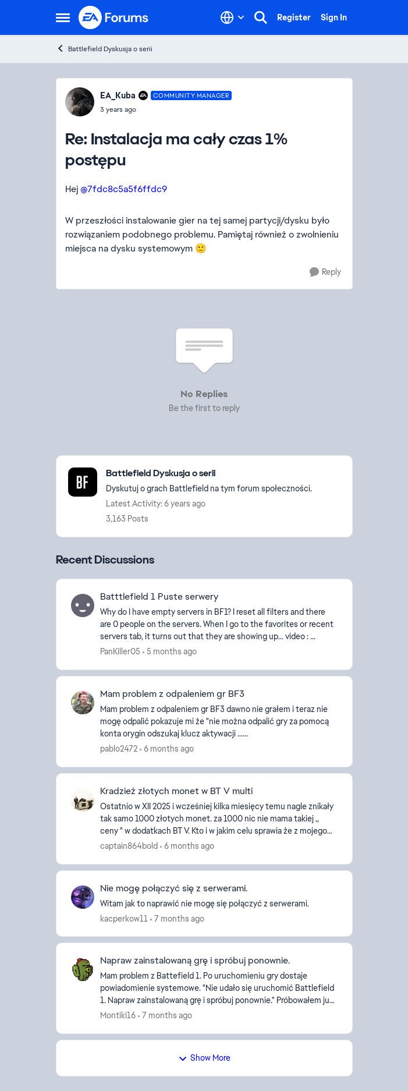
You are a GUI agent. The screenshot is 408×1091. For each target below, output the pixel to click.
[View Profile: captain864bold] (82, 800)
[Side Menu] (63, 17)
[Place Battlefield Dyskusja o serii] (209, 473)
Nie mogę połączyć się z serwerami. (173, 888)
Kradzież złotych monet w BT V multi (176, 791)
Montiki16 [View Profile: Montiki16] (118, 1015)
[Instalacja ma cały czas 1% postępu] (166, 109)
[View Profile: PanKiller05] (82, 605)
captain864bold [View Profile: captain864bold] (129, 846)
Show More (204, 1058)
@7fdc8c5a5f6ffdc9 (123, 189)
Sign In (334, 17)
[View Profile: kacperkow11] (82, 897)
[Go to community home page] (114, 17)
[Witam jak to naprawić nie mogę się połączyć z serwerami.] (219, 903)
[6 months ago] (167, 749)
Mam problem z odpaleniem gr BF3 (172, 694)
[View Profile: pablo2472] (82, 702)
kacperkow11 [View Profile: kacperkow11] (124, 918)
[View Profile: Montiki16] (82, 969)
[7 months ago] (177, 918)
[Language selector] (232, 17)
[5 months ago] (170, 652)
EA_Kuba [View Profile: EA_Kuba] (118, 95)
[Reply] (325, 272)
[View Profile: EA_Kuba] (79, 101)
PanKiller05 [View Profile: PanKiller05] (120, 651)
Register (294, 17)
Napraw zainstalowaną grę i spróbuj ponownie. (195, 960)
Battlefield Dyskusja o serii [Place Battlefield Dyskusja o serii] (104, 49)
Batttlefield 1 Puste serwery (159, 597)
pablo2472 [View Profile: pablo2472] (118, 748)
